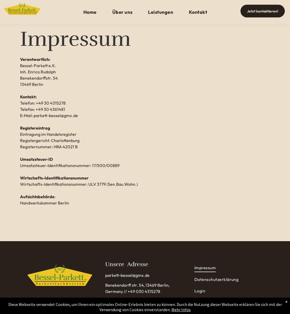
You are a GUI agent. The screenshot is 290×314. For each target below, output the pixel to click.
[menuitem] (90, 12)
